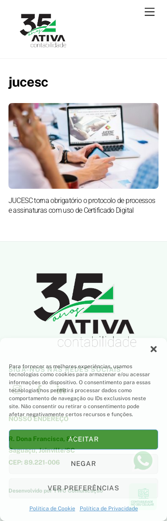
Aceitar (83, 439)
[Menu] (150, 12)
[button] (153, 349)
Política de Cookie (52, 508)
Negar (83, 463)
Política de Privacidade (109, 508)
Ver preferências (83, 488)
